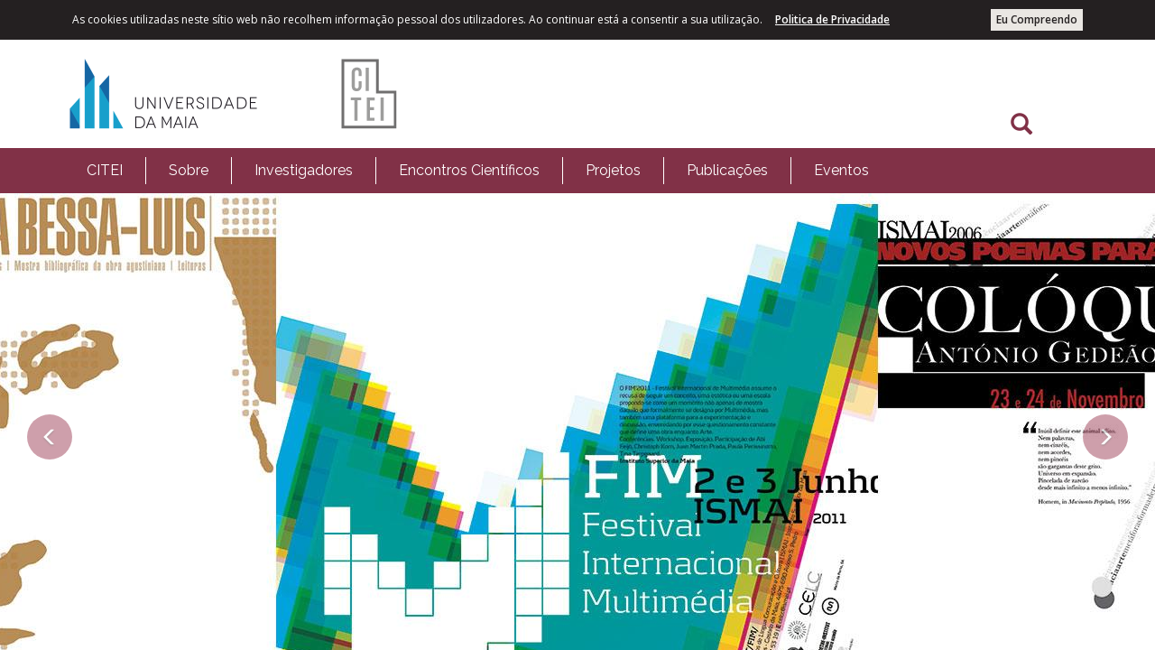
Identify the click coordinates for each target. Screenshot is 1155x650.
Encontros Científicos (469, 170)
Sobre (188, 170)
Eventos (841, 170)
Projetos (613, 170)
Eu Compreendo (1036, 19)
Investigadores (303, 170)
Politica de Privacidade (832, 19)
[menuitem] (104, 170)
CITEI (105, 170)
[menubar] (478, 170)
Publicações (727, 170)
